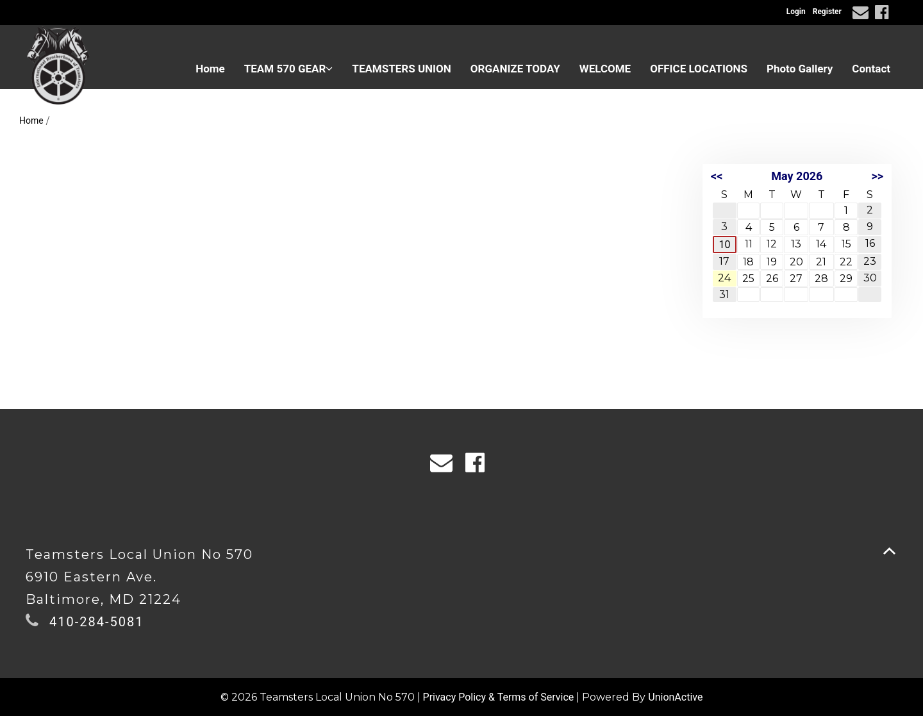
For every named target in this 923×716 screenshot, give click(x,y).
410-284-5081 (96, 621)
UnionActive (675, 697)
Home (210, 68)
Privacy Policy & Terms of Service (498, 697)
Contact (871, 68)
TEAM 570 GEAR (288, 68)
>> (877, 176)
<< (716, 176)
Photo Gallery (800, 68)
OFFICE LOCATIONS (698, 68)
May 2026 (796, 176)
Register (827, 11)
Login (796, 11)
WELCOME (605, 68)
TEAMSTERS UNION (401, 68)
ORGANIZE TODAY (515, 68)
